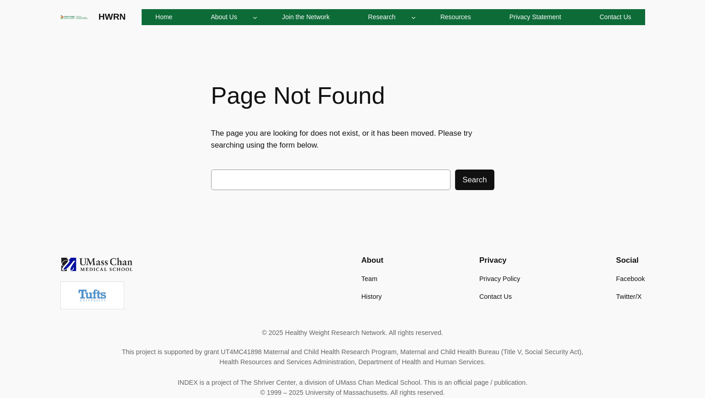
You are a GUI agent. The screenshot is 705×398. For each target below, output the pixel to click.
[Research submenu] (413, 17)
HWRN (112, 16)
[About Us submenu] (255, 17)
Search (474, 179)
